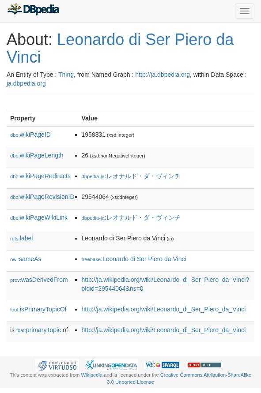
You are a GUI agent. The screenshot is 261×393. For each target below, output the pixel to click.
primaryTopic (38, 329)
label (21, 238)
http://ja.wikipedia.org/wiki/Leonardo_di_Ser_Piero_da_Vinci (164, 309)
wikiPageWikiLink (39, 217)
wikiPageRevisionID (42, 196)
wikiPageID (30, 134)
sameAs (25, 258)
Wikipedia (92, 375)
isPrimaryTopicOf (38, 309)
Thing (66, 74)
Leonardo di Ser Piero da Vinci (120, 48)
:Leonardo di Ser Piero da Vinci (134, 258)
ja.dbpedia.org (26, 83)
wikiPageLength (37, 155)
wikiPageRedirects (40, 176)
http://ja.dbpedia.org (162, 74)
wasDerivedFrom (39, 279)
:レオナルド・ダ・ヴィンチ (131, 176)
